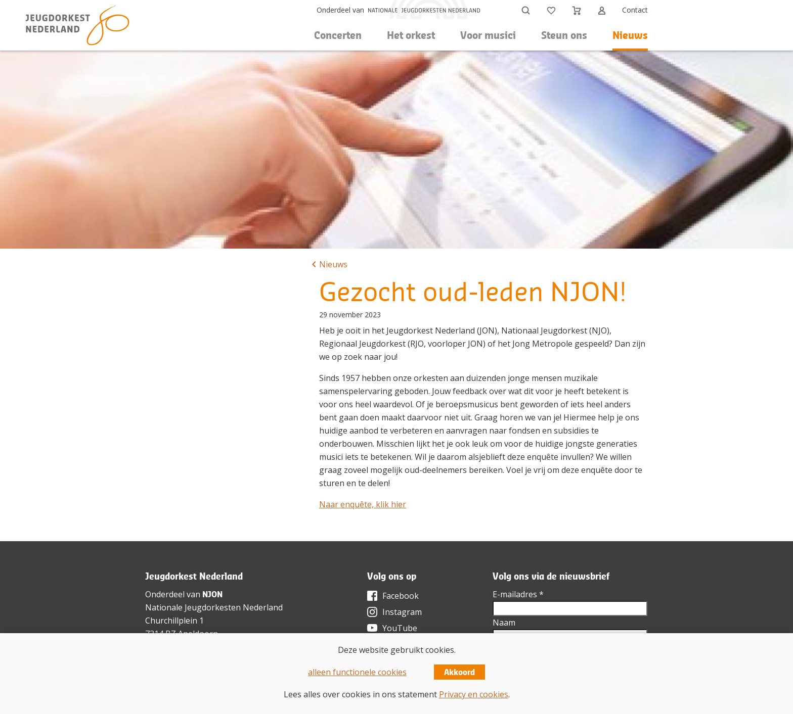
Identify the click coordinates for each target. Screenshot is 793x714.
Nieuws (630, 35)
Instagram (402, 611)
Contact (635, 10)
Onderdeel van (340, 10)
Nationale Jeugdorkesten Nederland (214, 607)
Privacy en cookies (473, 694)
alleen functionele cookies (357, 672)
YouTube (399, 628)
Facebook (400, 595)
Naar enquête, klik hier (362, 504)
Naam (504, 622)
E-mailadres (518, 594)
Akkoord (459, 672)
